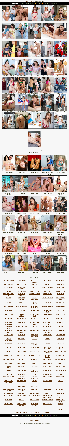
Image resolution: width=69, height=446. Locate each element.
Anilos (47, 289)
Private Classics (34, 394)
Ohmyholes (34, 381)
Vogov (60, 423)
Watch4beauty (8, 428)
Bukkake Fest (60, 296)
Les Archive (60, 346)
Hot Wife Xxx (47, 336)
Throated (8, 419)
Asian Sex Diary (21, 293)
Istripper (60, 341)
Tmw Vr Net (34, 419)
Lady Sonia (47, 346)
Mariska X (8, 355)
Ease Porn (28, 1)
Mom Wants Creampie (47, 360)
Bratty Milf (21, 296)
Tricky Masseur (47, 419)
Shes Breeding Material (34, 403)
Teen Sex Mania (21, 414)
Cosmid (8, 304)
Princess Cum (47, 390)
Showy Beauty (47, 402)
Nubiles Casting (8, 382)
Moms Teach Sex (60, 364)
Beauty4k (60, 292)
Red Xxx (34, 397)
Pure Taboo (60, 393)
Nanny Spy (34, 373)
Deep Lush (47, 308)
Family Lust (34, 318)
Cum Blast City (47, 304)
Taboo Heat (21, 411)
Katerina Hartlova (34, 346)
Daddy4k (21, 308)
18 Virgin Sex (8, 284)
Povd (34, 390)
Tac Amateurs (34, 411)
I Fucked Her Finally (8, 342)
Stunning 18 (8, 411)
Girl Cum (21, 332)
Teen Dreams (8, 414)
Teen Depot (60, 411)
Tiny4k (21, 419)
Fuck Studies (60, 327)
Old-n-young (60, 381)
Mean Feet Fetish (34, 356)
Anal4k (34, 289)
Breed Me (47, 296)
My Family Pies (34, 369)
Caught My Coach (21, 300)
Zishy (47, 433)
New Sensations (60, 373)
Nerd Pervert (47, 373)
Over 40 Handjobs (34, 386)
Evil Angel (60, 313)
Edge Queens (8, 313)
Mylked (21, 373)
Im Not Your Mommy (21, 342)
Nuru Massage (21, 381)
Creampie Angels (21, 305)
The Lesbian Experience (47, 415)
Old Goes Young (47, 381)
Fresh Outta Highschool (21, 328)
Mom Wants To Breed (60, 360)
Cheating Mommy (34, 299)
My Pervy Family (47, 370)
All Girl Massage (34, 285)
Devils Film (60, 308)
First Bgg (8, 327)
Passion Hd (47, 385)
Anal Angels (8, 289)
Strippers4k (60, 407)
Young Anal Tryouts (60, 429)
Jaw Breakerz (8, 346)
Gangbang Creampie (8, 332)
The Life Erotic (60, 415)
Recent (31, 3)
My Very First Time (8, 374)
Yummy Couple (34, 433)
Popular (27, 3)
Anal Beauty (21, 289)
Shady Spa (8, 402)
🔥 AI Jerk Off (45, 3)
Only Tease (21, 385)
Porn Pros (8, 390)
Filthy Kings (47, 322)
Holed (34, 336)
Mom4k (8, 364)
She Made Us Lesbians (21, 403)
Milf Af (8, 359)
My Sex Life (60, 369)
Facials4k (21, 318)
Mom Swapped (34, 359)
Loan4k (34, 350)
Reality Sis (21, 397)
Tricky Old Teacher (60, 420)
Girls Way (60, 332)
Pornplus (21, 390)
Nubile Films (47, 378)
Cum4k (8, 308)
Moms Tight (8, 369)
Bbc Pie (34, 292)
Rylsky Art (47, 397)
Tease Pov (47, 411)
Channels (22, 3)
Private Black (8, 393)
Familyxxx (60, 318)
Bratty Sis (34, 296)
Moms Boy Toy (34, 364)
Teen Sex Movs (34, 414)
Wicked (34, 428)
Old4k (8, 385)
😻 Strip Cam (37, 3)
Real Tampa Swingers (8, 398)
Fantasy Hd (8, 322)
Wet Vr (21, 428)
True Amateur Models (21, 424)
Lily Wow (21, 350)
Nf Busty (8, 378)
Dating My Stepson (34, 309)
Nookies (34, 378)
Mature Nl (21, 355)
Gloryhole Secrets (8, 337)
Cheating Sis (47, 299)
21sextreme (21, 284)
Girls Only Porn (47, 332)
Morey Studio (21, 369)
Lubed (47, 350)
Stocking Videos (21, 408)
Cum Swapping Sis (60, 305)
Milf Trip (21, 359)
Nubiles (60, 378)
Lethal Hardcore (8, 351)
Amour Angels (60, 284)
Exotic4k (8, 318)
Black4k (8, 296)
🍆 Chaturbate (53, 3)
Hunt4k (60, 336)
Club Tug (60, 299)
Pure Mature (47, 393)
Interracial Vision (47, 342)
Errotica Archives (34, 314)
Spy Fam (60, 402)
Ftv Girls (34, 327)
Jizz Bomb (21, 346)
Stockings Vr (34, 407)
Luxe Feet (60, 350)
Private (60, 390)
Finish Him (60, 322)
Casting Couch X (8, 300)
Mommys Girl (21, 364)
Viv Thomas (47, 423)
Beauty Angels (47, 292)
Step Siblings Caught (8, 408)
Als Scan (47, 284)
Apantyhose (60, 289)
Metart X (60, 355)
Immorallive (34, 341)
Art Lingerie (8, 292)
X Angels (47, 428)
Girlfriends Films (34, 332)
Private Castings (21, 394)
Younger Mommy (21, 433)
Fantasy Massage (21, 323)
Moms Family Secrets (47, 365)
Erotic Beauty (21, 313)
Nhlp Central (21, 378)
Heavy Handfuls (21, 336)
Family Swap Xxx (47, 319)
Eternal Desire (47, 313)
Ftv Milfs (47, 327)
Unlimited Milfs (34, 424)
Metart (47, 355)
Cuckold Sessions (34, 305)
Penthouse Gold (60, 385)
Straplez (47, 407)
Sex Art (60, 397)
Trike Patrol (8, 423)
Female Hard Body (34, 323)
